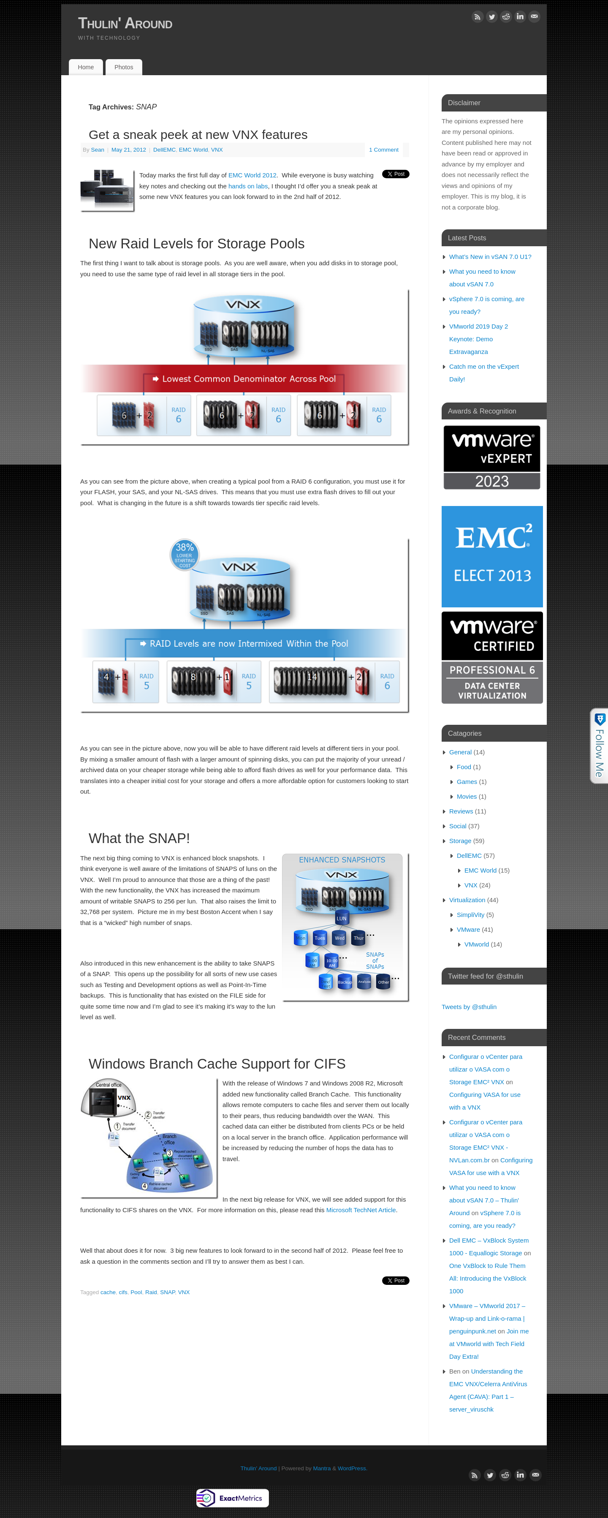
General (460, 752)
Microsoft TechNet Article (361, 1209)
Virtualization (467, 899)
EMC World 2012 (252, 175)
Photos (123, 67)
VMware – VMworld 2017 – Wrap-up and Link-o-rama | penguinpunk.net (487, 1318)
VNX (217, 150)
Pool (136, 1292)
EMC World (193, 150)
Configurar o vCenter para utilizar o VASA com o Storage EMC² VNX (485, 1069)
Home (86, 67)
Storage (460, 840)
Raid (151, 1292)
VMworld (476, 944)
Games (467, 781)
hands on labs (248, 186)
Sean (98, 150)
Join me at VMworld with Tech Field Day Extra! (489, 1344)
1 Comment (384, 150)
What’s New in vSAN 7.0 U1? (490, 256)
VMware (468, 929)
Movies (467, 796)
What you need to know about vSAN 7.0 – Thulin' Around (484, 1200)
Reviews (461, 811)
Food (464, 766)
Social (458, 826)
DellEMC (164, 150)
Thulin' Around (125, 23)
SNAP (167, 1292)
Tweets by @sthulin (469, 1006)
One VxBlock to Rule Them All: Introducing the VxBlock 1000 (488, 1278)
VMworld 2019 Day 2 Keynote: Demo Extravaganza (478, 339)
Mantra (322, 1468)
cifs (123, 1292)
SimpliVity (471, 914)
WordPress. (352, 1468)
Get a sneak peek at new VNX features (198, 134)
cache (108, 1292)
